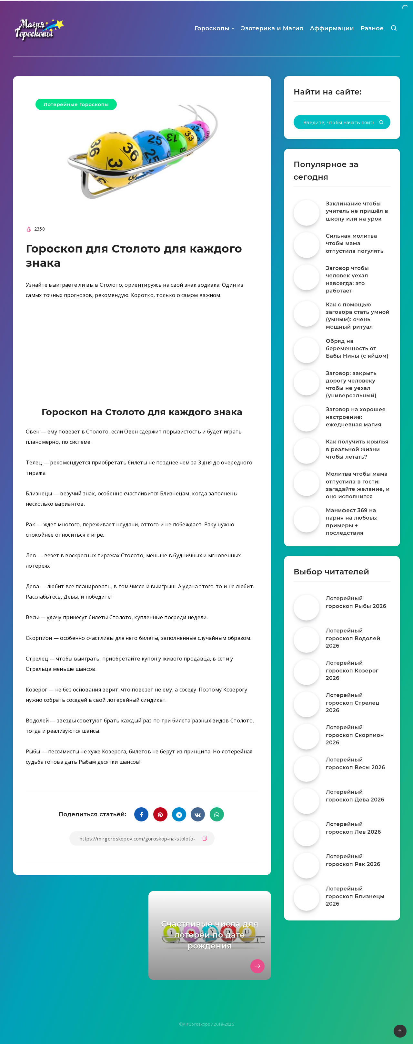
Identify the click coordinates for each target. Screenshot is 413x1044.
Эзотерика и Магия (272, 28)
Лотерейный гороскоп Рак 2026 (353, 860)
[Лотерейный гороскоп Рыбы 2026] (306, 608)
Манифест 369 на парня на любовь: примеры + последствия (352, 521)
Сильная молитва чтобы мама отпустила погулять (354, 243)
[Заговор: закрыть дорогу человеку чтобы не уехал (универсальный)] (306, 382)
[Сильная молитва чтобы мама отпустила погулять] (306, 245)
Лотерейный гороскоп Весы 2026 (355, 763)
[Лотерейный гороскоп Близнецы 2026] (306, 898)
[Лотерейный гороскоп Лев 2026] (306, 833)
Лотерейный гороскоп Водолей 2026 (353, 638)
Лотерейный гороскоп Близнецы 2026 (355, 896)
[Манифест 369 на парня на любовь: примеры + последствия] (306, 519)
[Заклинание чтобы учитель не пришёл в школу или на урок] (306, 213)
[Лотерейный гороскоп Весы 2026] (306, 769)
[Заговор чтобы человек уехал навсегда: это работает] (306, 277)
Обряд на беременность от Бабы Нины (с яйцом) (357, 348)
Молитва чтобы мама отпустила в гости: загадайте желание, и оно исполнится (358, 485)
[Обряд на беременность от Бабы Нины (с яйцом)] (306, 350)
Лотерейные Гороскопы (76, 104)
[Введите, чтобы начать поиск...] (342, 122)
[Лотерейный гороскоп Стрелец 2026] (306, 704)
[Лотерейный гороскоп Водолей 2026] (306, 640)
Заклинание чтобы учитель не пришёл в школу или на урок (357, 211)
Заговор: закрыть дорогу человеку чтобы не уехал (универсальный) (351, 384)
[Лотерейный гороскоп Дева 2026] (306, 801)
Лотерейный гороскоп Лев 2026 (353, 828)
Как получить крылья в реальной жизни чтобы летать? (357, 449)
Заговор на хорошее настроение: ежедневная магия (356, 416)
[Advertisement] (142, 354)
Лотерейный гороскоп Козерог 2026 (352, 670)
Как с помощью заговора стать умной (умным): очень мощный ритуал (358, 316)
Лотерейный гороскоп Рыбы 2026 (356, 602)
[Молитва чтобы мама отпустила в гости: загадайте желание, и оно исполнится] (306, 483)
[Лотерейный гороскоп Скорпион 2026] (306, 737)
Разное (372, 28)
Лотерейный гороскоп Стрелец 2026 (352, 702)
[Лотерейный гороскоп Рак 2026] (306, 866)
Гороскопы (212, 28)
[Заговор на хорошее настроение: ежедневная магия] (306, 419)
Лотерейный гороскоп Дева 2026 (355, 795)
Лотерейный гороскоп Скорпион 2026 (355, 734)
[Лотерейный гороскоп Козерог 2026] (306, 672)
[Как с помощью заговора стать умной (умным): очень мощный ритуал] (306, 314)
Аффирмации (332, 28)
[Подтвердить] (381, 123)
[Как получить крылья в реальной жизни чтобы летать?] (306, 451)
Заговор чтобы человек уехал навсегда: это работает (347, 279)
